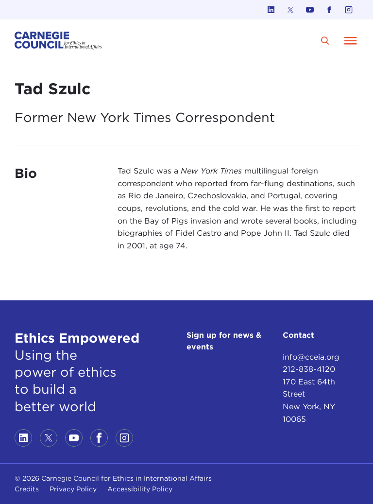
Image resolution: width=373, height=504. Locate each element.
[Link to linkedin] (271, 9)
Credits (27, 489)
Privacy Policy (73, 489)
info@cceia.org (311, 357)
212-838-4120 (309, 369)
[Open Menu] (350, 40)
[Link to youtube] (310, 9)
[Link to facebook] (329, 9)
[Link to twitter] (290, 9)
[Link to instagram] (348, 9)
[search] (325, 40)
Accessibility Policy (139, 489)
